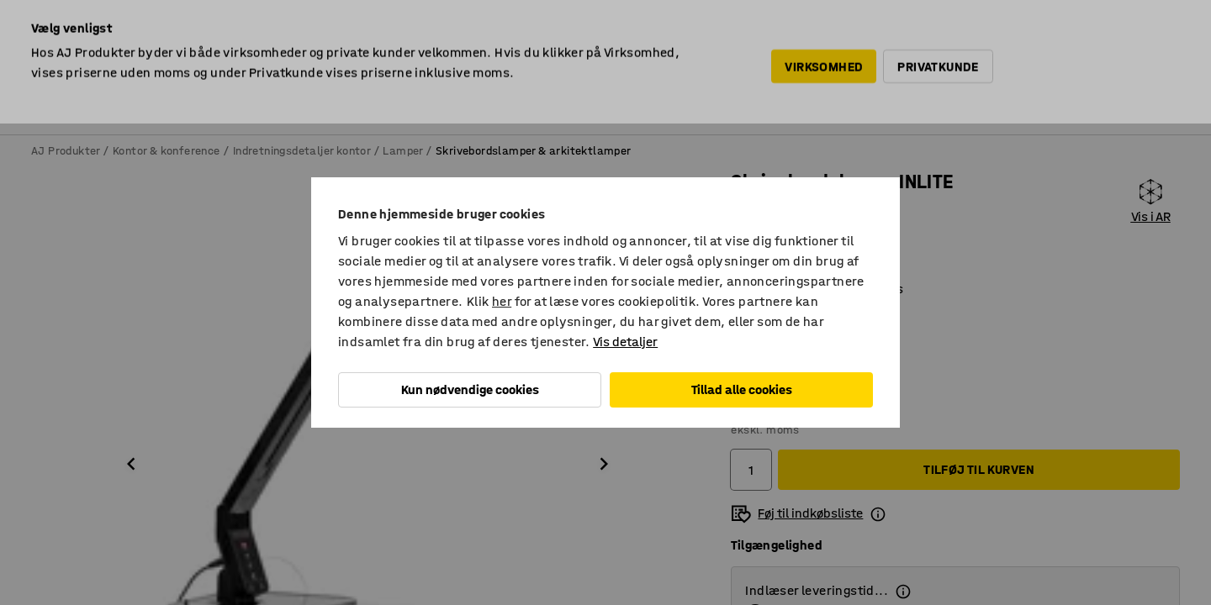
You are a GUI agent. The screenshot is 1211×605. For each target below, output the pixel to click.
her (501, 301)
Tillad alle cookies (741, 389)
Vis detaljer (625, 342)
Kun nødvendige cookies (470, 389)
